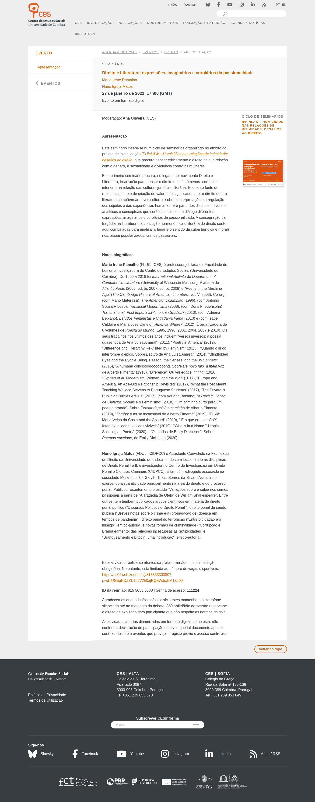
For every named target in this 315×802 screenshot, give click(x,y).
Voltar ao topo (270, 649)
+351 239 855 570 (137, 695)
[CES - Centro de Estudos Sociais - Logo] (47, 14)
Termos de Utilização (45, 700)
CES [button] (78, 23)
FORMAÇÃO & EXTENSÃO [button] (204, 23)
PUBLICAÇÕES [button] (130, 23)
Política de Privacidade (47, 695)
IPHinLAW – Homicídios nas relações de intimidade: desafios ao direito (263, 127)
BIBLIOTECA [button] (85, 33)
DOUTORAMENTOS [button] (162, 23)
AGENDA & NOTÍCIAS (119, 52)
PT (278, 4)
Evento (171, 52)
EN (284, 4)
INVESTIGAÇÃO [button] (100, 23)
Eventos (151, 52)
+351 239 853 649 (226, 695)
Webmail (190, 4)
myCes (172, 4)
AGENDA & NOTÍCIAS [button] (248, 23)
